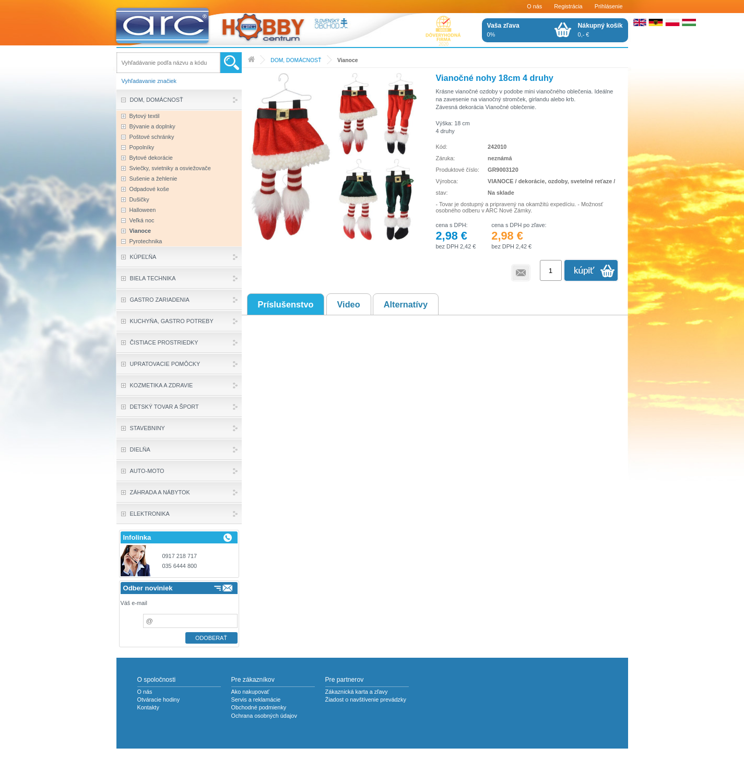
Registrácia (568, 6)
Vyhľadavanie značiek (149, 81)
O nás (534, 6)
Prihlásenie (609, 6)
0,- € (600, 30)
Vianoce (347, 60)
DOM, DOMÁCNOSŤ (295, 60)
